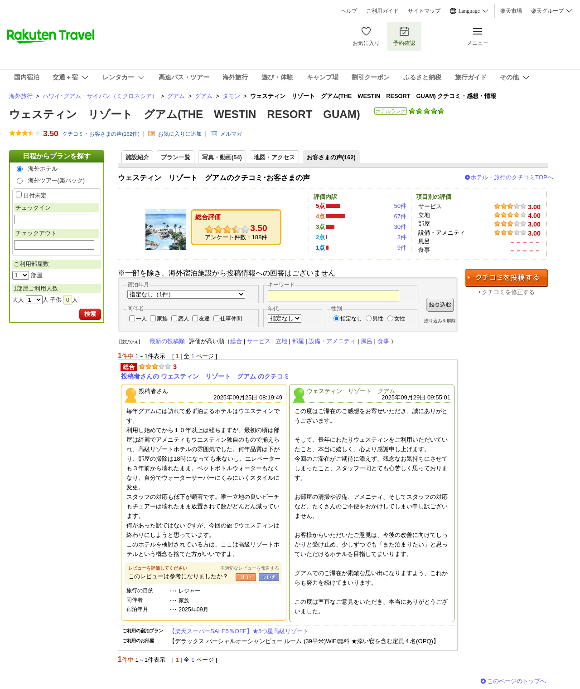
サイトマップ (424, 11)
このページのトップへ (516, 681)
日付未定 (35, 195)
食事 (383, 341)
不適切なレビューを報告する (249, 568)
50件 (400, 205)
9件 (401, 247)
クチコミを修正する (508, 292)
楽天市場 (511, 11)
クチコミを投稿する (506, 278)
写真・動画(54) (222, 157)
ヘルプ (349, 11)
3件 (401, 237)
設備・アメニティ (332, 341)
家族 (162, 318)
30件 (400, 226)
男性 (377, 318)
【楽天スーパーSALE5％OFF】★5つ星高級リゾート (239, 631)
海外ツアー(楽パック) (56, 180)
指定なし (351, 318)
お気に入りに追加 (180, 134)
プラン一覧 (175, 157)
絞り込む (440, 305)
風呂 (366, 341)
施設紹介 (137, 157)
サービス (259, 341)
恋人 (183, 318)
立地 (281, 341)
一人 (141, 318)
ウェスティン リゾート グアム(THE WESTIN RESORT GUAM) (184, 114)
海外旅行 (21, 96)
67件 (400, 216)
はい (246, 577)
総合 (236, 341)
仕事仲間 (231, 318)
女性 (399, 318)
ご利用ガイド (382, 11)
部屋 (298, 341)
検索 (90, 313)
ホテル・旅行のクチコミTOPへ (511, 177)
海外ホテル (43, 168)
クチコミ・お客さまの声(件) (101, 134)
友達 (204, 318)
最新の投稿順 (167, 341)
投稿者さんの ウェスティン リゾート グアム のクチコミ (205, 376)
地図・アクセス (274, 157)
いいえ (269, 577)
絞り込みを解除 (440, 320)
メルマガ (231, 134)
